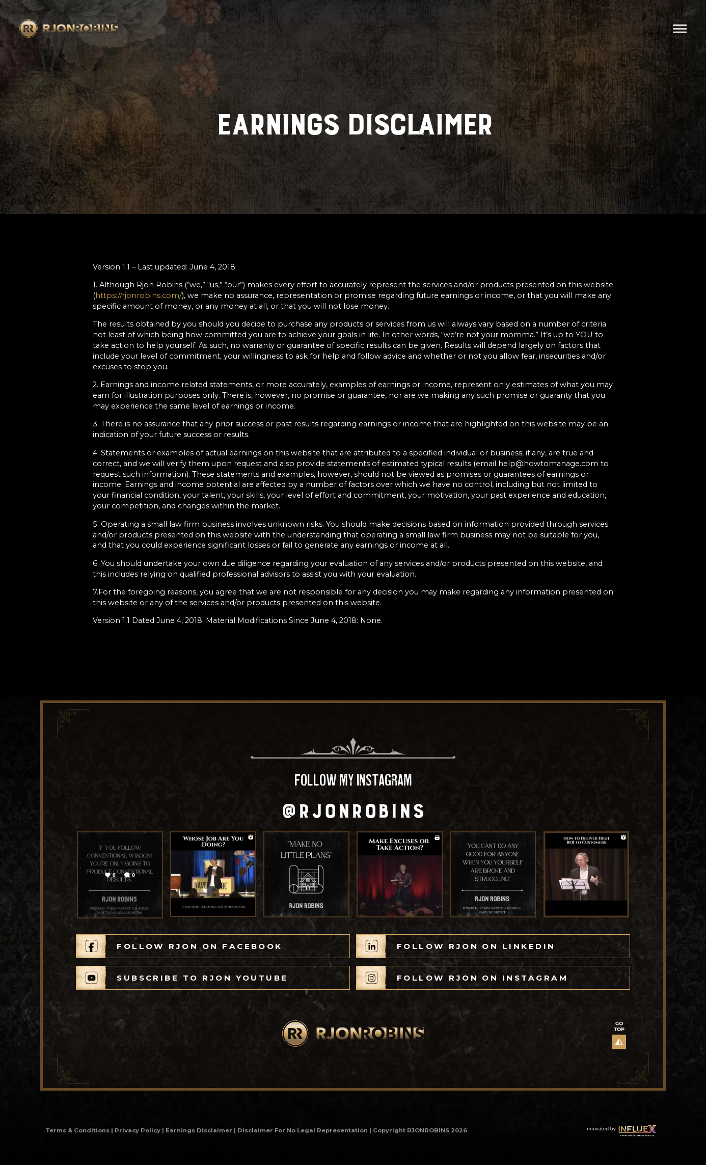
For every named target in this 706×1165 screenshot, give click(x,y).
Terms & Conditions (77, 1130)
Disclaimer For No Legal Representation (302, 1130)
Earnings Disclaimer (199, 1130)
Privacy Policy (137, 1130)
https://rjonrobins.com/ (138, 295)
